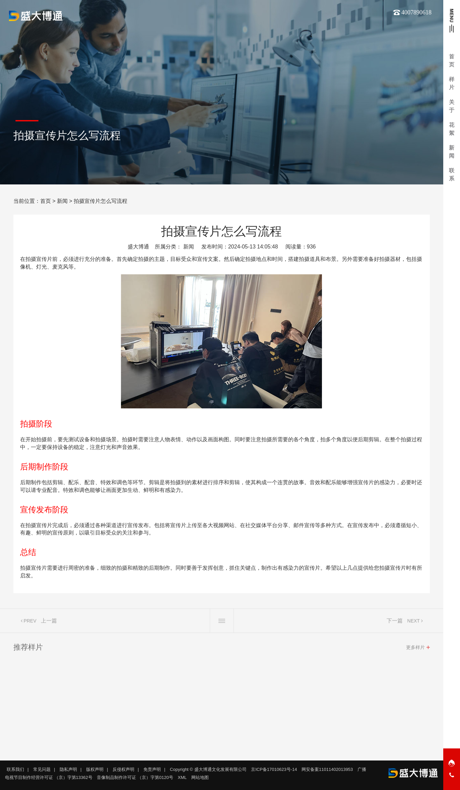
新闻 (62, 201)
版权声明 (95, 769)
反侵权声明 (123, 769)
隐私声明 (68, 769)
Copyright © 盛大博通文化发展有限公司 (208, 769)
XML (182, 777)
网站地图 (200, 777)
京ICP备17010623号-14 (274, 769)
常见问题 (42, 769)
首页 (45, 201)
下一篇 (395, 622)
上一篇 (49, 622)
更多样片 (415, 649)
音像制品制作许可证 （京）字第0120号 (135, 777)
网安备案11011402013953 (327, 769)
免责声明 (152, 769)
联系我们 (15, 769)
